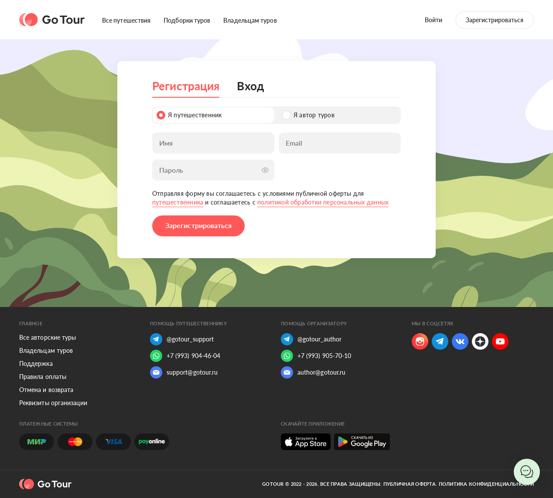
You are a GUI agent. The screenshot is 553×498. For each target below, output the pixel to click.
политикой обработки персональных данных (323, 202)
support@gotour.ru (184, 372)
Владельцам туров (249, 20)
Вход (250, 86)
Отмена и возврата (46, 389)
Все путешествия (126, 20)
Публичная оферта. (410, 484)
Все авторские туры (47, 337)
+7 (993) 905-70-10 (316, 356)
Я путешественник (189, 115)
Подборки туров (187, 20)
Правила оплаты (42, 376)
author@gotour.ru (313, 372)
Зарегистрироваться (494, 20)
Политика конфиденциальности (486, 484)
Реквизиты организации (53, 402)
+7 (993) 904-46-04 (185, 356)
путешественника (177, 202)
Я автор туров (308, 115)
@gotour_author (311, 339)
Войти (433, 20)
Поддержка (36, 363)
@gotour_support (182, 339)
